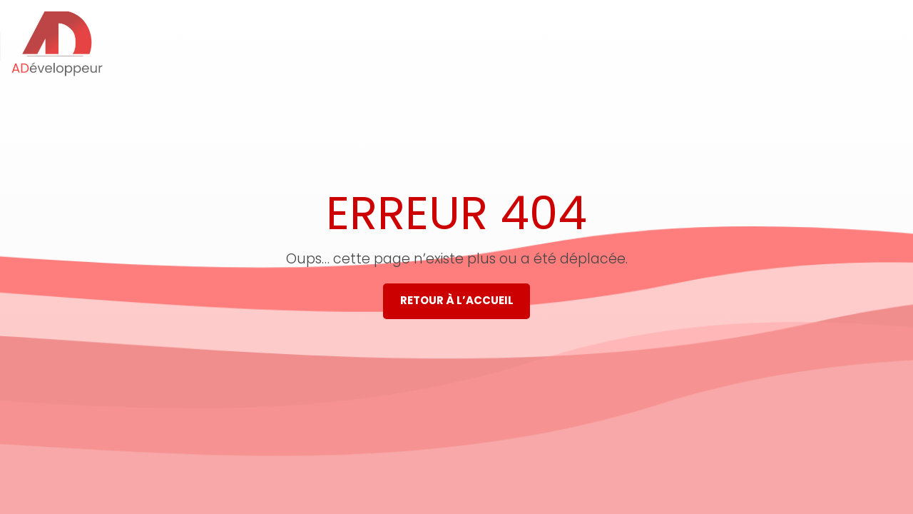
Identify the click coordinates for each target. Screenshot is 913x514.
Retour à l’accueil (457, 300)
